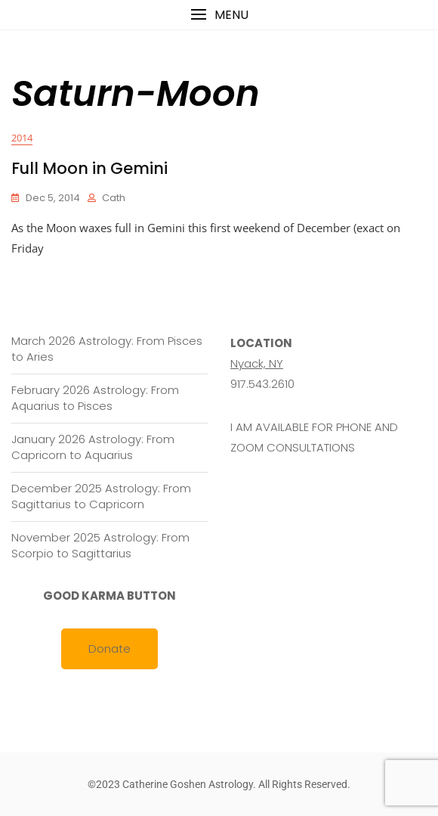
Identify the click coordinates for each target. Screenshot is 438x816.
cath (113, 198)
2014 (21, 137)
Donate (109, 648)
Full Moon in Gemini (89, 168)
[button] (219, 15)
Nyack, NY (256, 363)
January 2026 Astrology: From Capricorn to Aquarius (92, 447)
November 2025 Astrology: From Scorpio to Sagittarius (100, 545)
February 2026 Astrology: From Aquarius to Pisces (95, 398)
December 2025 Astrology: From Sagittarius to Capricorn (101, 496)
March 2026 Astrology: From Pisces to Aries (106, 349)
